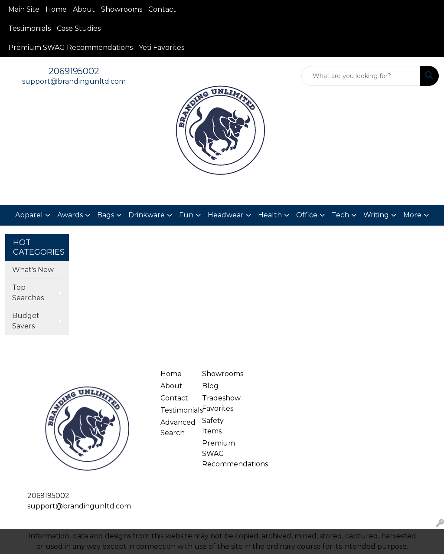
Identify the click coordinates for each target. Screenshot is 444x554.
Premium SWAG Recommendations (70, 47)
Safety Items (213, 425)
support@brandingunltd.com (74, 81)
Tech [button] (340, 215)
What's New (33, 270)
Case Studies (79, 28)
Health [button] (270, 215)
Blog (210, 386)
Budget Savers (25, 320)
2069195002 (74, 71)
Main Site (23, 9)
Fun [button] (186, 215)
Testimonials (29, 28)
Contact (162, 9)
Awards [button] (70, 215)
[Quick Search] (361, 76)
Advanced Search (176, 427)
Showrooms (121, 9)
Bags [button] (105, 215)
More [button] (412, 215)
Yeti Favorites (161, 47)
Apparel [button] (29, 215)
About (84, 9)
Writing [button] (376, 215)
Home (56, 9)
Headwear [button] (226, 215)
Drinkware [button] (146, 215)
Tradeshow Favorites (217, 403)
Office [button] (306, 215)
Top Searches (28, 292)
